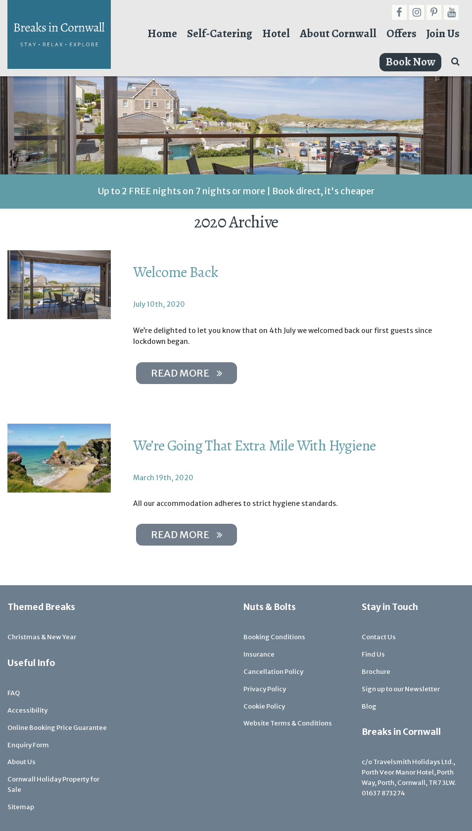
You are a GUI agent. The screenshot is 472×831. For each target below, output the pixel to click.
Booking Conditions (274, 637)
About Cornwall (338, 33)
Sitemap (20, 807)
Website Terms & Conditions (287, 723)
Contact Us (379, 637)
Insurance (259, 654)
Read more (186, 373)
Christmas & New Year (41, 637)
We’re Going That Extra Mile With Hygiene (254, 445)
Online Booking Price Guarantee (57, 727)
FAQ (13, 693)
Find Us (373, 654)
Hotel (276, 33)
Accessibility (27, 710)
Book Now (410, 61)
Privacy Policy (264, 689)
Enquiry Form (28, 745)
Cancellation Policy (273, 671)
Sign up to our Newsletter (401, 689)
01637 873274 (383, 793)
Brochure (376, 671)
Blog (369, 706)
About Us (21, 762)
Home (162, 33)
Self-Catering (219, 33)
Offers (401, 33)
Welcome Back (175, 272)
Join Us (443, 33)
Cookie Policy (264, 706)
